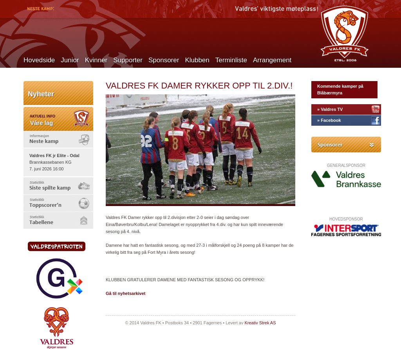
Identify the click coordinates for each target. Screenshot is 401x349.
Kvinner (96, 60)
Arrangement (272, 60)
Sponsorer (163, 60)
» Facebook (329, 120)
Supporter (128, 60)
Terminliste (231, 60)
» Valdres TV (330, 109)
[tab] (58, 139)
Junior (70, 60)
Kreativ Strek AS (260, 322)
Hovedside (39, 60)
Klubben (197, 60)
